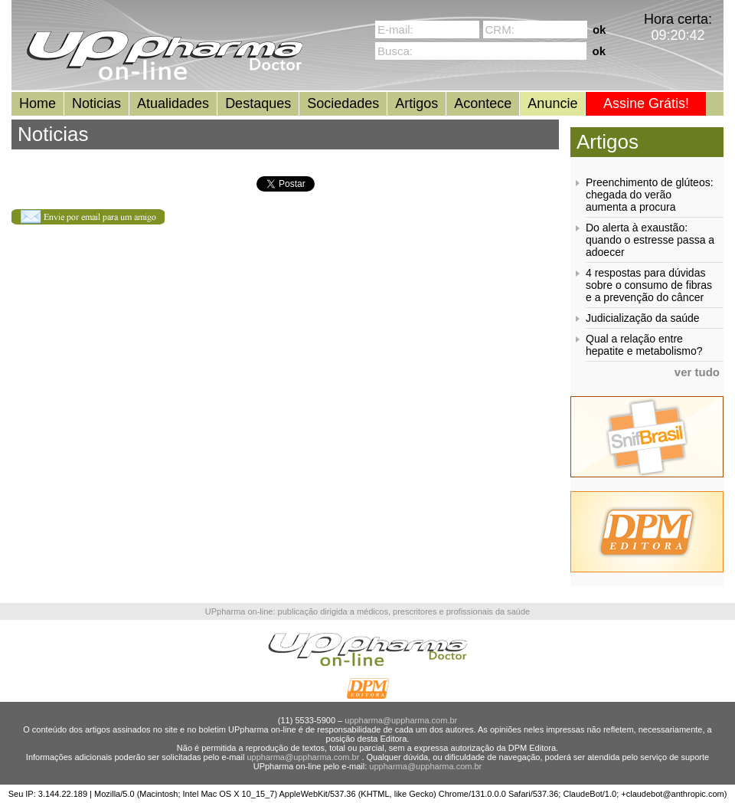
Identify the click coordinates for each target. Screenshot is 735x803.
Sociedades (343, 103)
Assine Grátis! (646, 103)
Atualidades (173, 103)
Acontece (482, 103)
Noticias (96, 103)
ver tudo (697, 372)
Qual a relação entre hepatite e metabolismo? (644, 345)
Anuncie (552, 103)
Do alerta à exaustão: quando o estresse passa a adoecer (650, 239)
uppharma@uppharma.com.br (401, 720)
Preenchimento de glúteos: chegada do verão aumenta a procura (650, 194)
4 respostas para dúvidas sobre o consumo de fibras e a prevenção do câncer (649, 285)
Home (37, 103)
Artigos (416, 103)
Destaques (258, 103)
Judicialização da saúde (643, 318)
